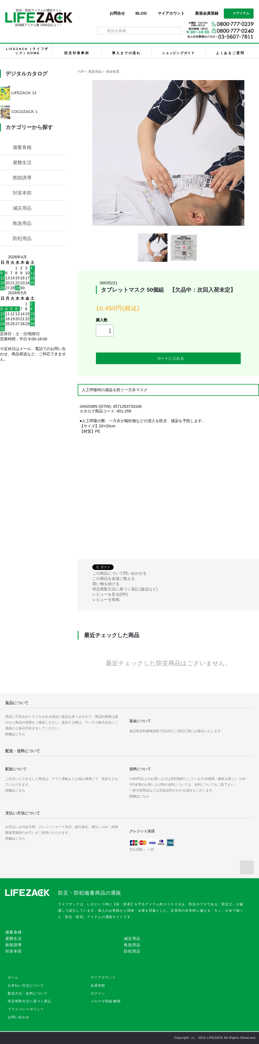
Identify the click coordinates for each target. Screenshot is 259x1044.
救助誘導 (22, 177)
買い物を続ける (105, 584)
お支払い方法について (26, 985)
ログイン (98, 993)
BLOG (141, 13)
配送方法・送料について (28, 993)
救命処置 (112, 71)
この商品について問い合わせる (119, 573)
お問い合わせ (19, 1017)
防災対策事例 (76, 53)
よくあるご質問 (230, 53)
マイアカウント (171, 13)
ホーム (13, 977)
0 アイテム (238, 13)
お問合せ (117, 13)
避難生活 (22, 162)
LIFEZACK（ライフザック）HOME (27, 51)
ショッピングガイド (178, 53)
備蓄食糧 (22, 147)
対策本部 (22, 193)
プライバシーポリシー (26, 1009)
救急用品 (95, 71)
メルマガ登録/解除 (106, 1001)
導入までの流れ (126, 53)
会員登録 (98, 985)
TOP (81, 71)
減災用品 (22, 208)
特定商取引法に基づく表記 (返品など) (125, 589)
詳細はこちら (15, 734)
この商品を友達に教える (113, 578)
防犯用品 (22, 238)
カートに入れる (168, 358)
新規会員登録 (206, 13)
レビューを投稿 (105, 599)
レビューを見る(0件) (110, 594)
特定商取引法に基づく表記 (29, 1001)
